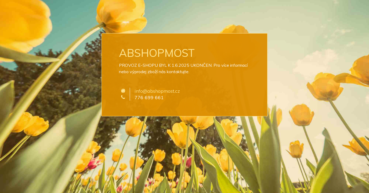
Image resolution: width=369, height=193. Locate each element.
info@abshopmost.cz (157, 91)
